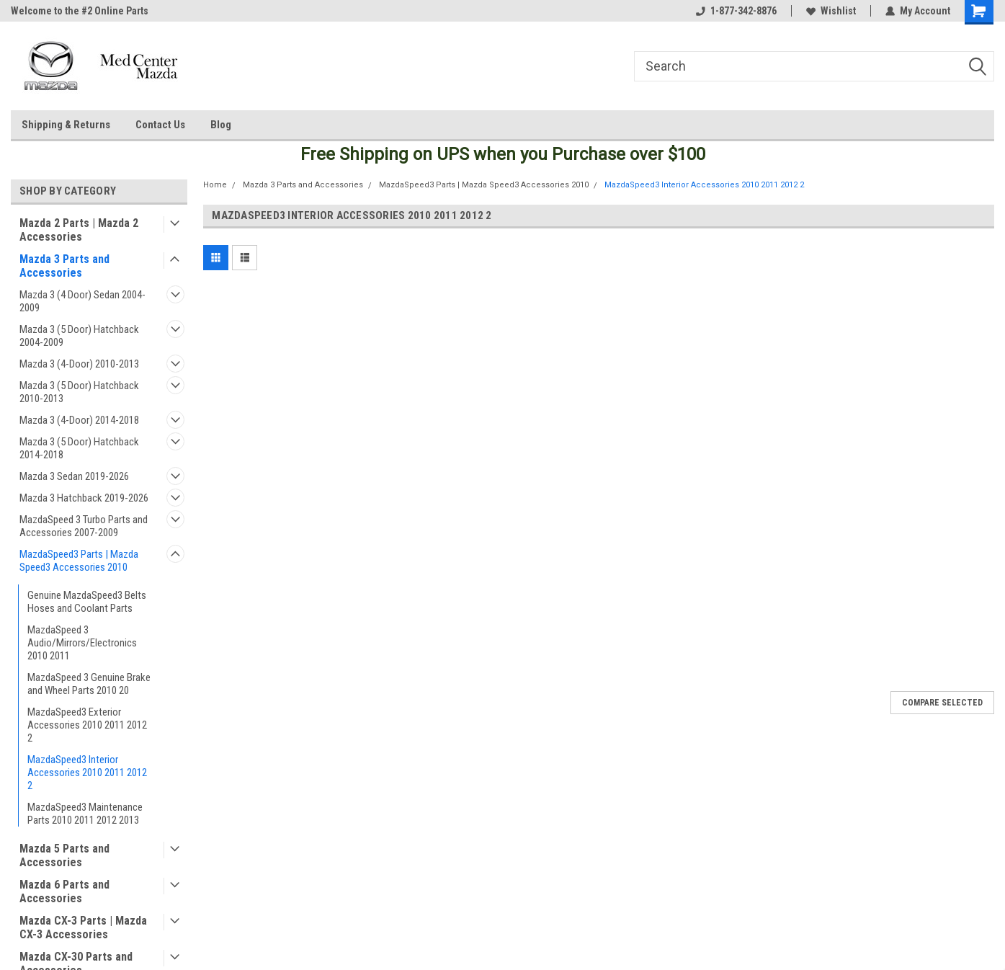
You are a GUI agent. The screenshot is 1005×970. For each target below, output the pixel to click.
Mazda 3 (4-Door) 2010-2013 (79, 363)
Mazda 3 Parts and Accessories (64, 266)
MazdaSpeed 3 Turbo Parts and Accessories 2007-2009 (83, 526)
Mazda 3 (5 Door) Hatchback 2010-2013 (79, 392)
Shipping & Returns (66, 124)
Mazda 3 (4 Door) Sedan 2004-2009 (82, 301)
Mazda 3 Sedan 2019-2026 (74, 476)
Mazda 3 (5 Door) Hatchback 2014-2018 (79, 448)
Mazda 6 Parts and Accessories (64, 891)
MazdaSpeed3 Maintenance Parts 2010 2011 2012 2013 (85, 814)
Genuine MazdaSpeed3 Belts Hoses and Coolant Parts (86, 602)
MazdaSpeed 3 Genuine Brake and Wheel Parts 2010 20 (89, 684)
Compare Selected (942, 703)
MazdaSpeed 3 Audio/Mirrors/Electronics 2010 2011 (82, 642)
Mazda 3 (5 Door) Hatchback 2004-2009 (79, 336)
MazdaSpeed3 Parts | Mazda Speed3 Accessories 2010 (78, 561)
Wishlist (831, 11)
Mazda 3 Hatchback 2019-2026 (83, 497)
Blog (220, 124)
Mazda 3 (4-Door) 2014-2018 (79, 420)
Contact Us (160, 124)
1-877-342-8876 (736, 11)
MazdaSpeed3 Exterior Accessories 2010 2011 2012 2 (87, 725)
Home (215, 185)
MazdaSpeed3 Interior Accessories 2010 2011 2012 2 (87, 772)
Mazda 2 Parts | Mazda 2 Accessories (78, 230)
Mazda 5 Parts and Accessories (64, 855)
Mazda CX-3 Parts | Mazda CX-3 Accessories (83, 927)
